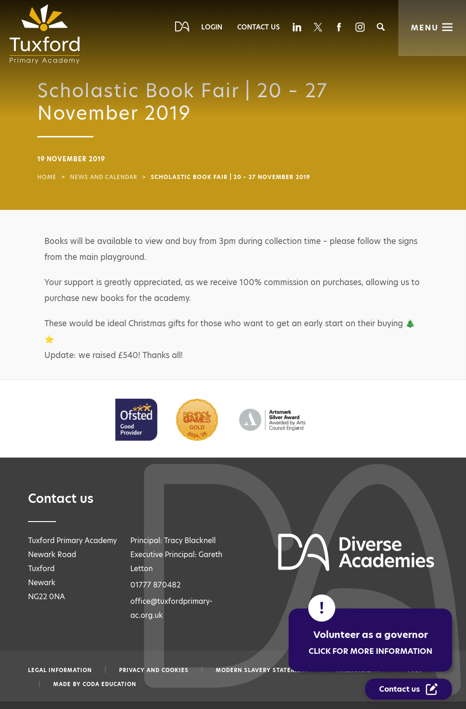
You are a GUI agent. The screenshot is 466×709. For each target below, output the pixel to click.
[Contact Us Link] (409, 689)
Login (211, 27)
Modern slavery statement (262, 670)
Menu (424, 27)
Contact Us (258, 27)
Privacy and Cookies (154, 670)
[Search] (380, 26)
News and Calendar (103, 177)
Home (46, 177)
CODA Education (109, 684)
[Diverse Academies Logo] (47, 34)
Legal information (60, 670)
